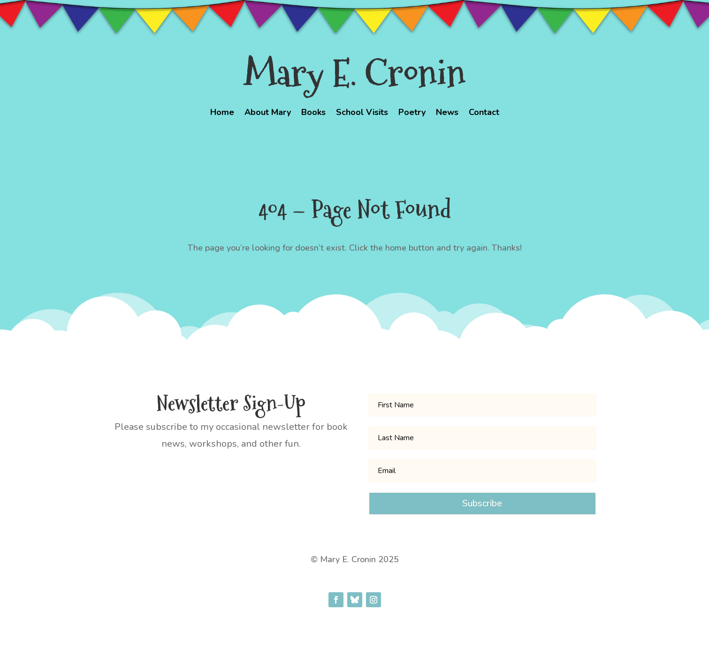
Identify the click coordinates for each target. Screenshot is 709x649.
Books (313, 113)
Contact (484, 113)
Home (222, 113)
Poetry (412, 113)
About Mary (267, 113)
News (447, 113)
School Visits (362, 113)
